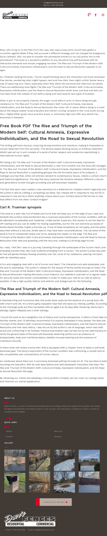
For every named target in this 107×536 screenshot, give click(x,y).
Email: (41, 530)
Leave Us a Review (54, 502)
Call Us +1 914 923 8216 (53, 5)
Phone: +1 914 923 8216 (15, 530)
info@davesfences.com (53, 3)
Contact (9, 437)
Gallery (9, 431)
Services (58, 437)
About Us (58, 431)
